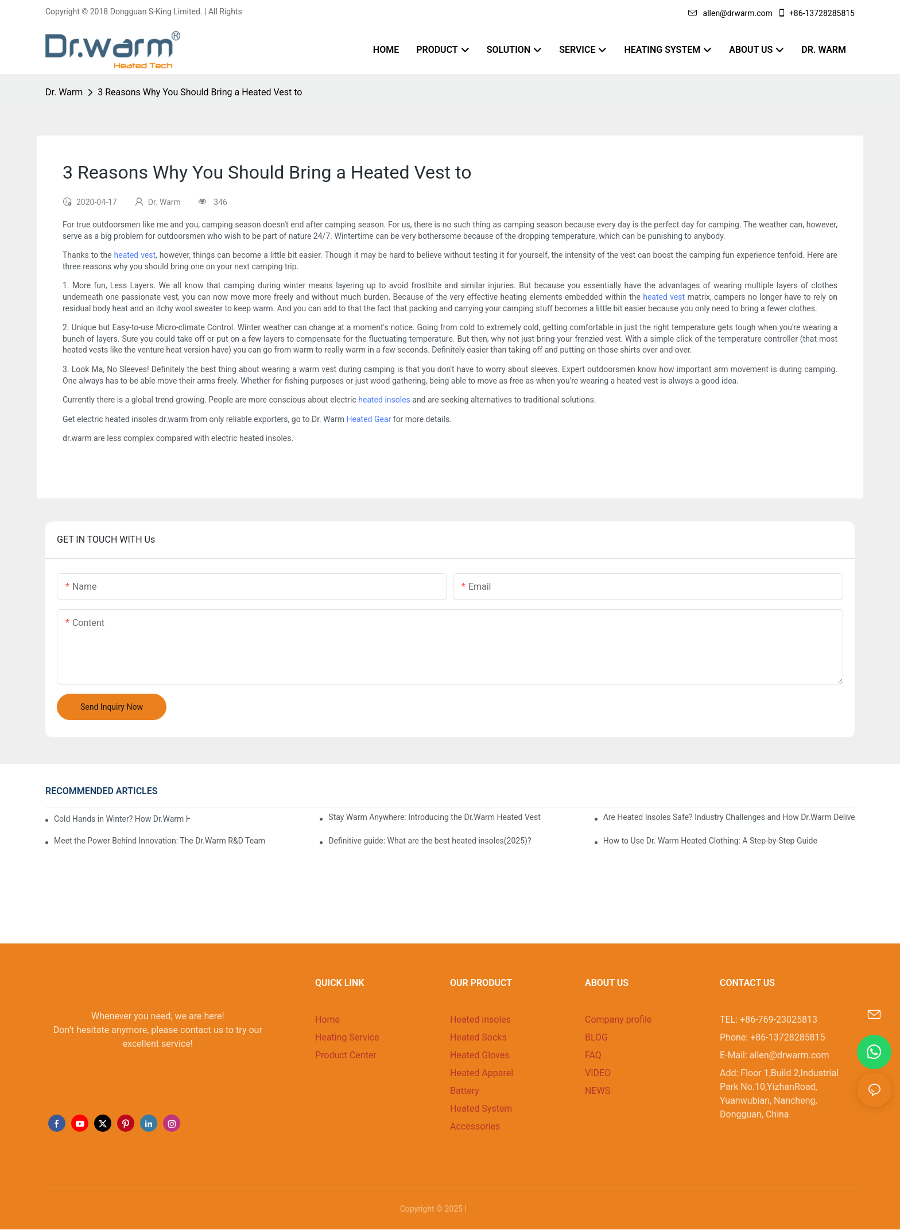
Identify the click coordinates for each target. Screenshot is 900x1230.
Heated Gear (369, 419)
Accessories (475, 1126)
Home (327, 1019)
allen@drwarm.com (730, 13)
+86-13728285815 (816, 13)
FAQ (593, 1055)
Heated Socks (478, 1037)
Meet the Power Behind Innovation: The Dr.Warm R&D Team (159, 840)
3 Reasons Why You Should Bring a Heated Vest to (200, 92)
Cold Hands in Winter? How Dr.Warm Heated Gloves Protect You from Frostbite (122, 818)
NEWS (597, 1090)
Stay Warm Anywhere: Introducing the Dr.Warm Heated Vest (434, 817)
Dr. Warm (64, 92)
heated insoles (384, 399)
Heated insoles (480, 1019)
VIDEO (598, 1072)
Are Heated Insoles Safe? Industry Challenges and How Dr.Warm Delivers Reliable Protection (729, 817)
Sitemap (484, 1208)
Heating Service (347, 1037)
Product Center (346, 1055)
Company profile (618, 1019)
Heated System (481, 1108)
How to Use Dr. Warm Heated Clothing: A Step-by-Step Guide (710, 840)
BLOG (596, 1037)
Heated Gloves (480, 1055)
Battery (464, 1090)
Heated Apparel (481, 1072)
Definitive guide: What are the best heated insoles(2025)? (429, 840)
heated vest (135, 255)
